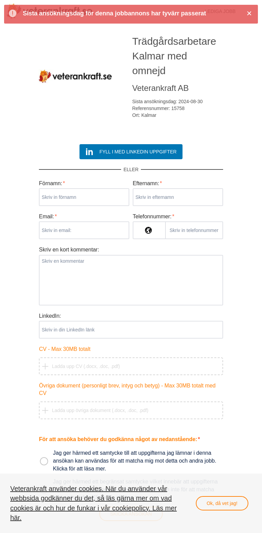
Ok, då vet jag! (222, 503)
